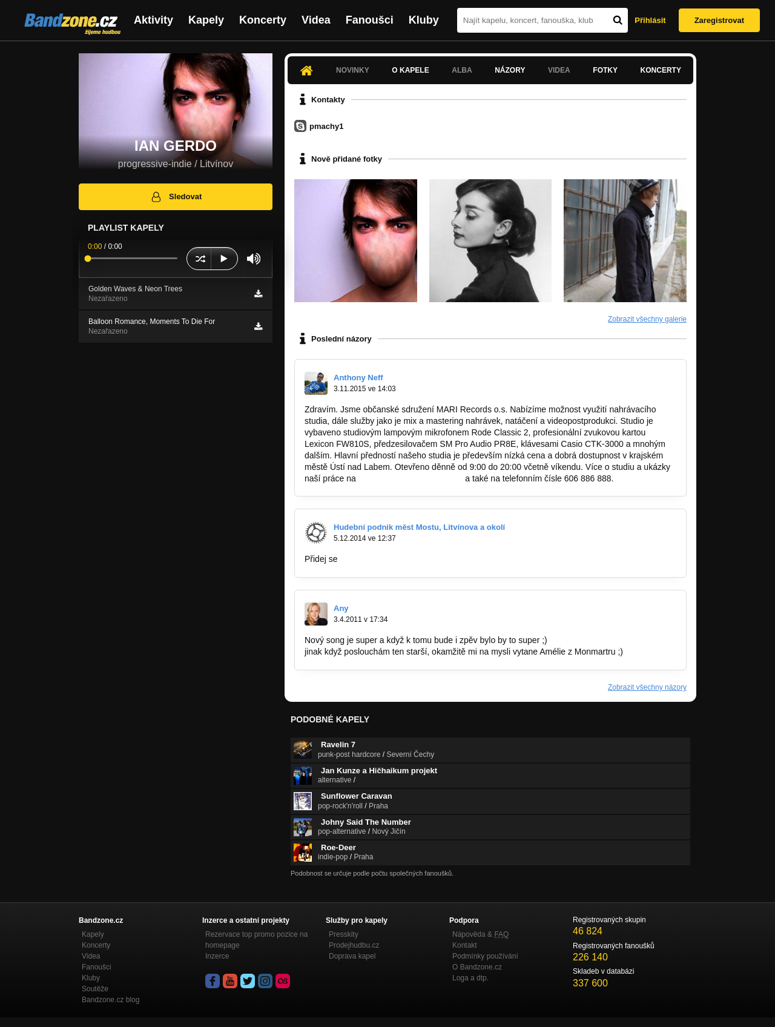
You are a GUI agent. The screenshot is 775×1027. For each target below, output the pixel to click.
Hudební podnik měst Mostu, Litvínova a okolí (419, 527)
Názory (510, 70)
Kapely (206, 20)
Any (341, 608)
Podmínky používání (485, 956)
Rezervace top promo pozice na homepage (256, 939)
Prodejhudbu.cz (354, 945)
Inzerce (217, 956)
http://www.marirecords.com (410, 478)
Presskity (343, 934)
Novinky (352, 70)
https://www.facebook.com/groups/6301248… (425, 559)
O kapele (410, 70)
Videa (316, 20)
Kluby (424, 20)
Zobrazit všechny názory (647, 687)
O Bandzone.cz (477, 967)
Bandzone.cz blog (110, 1000)
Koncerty (262, 20)
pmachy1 (326, 126)
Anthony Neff (358, 377)
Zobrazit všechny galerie (647, 319)
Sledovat (176, 196)
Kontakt (464, 945)
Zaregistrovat (719, 20)
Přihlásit (650, 20)
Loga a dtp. (470, 978)
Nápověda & (480, 934)
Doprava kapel (352, 956)
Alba (462, 70)
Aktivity (153, 20)
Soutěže (95, 989)
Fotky (605, 70)
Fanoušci (370, 20)
